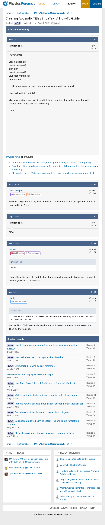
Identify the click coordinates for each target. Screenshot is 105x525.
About (64, 508)
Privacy (83, 508)
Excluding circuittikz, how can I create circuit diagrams (43, 412)
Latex (56, 23)
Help (92, 508)
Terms (73, 508)
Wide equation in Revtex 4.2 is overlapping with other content (46, 395)
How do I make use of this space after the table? (39, 357)
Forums (56, 4)
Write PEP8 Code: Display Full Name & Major (30, 374)
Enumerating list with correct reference (35, 366)
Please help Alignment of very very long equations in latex (44, 433)
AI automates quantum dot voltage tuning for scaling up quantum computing (51, 162)
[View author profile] (33, 194)
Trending (71, 4)
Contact (54, 508)
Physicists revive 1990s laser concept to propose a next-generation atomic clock (53, 173)
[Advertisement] (52, 132)
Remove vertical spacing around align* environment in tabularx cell (49, 403)
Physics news (13, 156)
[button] (47, 4)
